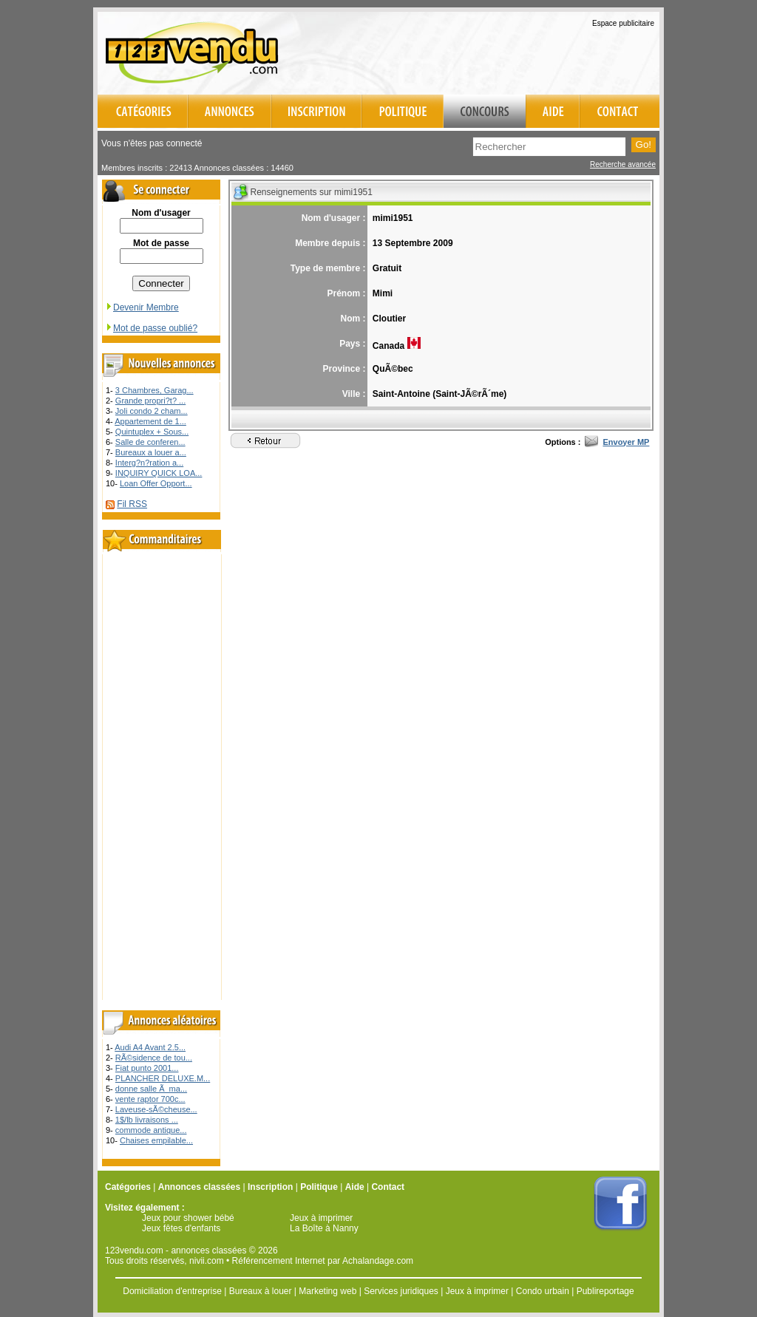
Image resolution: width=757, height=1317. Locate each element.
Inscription (270, 1187)
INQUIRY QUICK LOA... (159, 473)
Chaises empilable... (156, 1140)
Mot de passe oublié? (151, 328)
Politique (319, 1187)
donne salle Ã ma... (151, 1088)
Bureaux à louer (260, 1291)
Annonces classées (199, 1187)
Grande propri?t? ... (150, 400)
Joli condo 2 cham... (151, 410)
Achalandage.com (377, 1261)
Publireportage (605, 1291)
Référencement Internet (278, 1261)
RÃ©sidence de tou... (153, 1057)
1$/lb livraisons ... (146, 1119)
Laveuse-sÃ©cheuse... (156, 1109)
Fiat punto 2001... (147, 1068)
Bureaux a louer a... (150, 452)
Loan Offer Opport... (156, 483)
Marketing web (327, 1291)
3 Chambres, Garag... (154, 390)
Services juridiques (401, 1291)
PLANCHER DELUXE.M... (162, 1078)
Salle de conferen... (150, 442)
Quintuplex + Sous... (152, 431)
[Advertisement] (486, 51)
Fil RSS (132, 504)
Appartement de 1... (150, 421)
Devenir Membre (142, 307)
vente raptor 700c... (150, 1099)
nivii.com (206, 1261)
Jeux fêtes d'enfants (181, 1228)
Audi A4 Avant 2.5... (150, 1047)
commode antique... (151, 1130)
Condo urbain (542, 1291)
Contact (387, 1187)
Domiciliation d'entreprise (172, 1291)
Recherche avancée (623, 164)
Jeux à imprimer (321, 1218)
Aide (354, 1187)
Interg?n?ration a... (149, 462)
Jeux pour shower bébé (188, 1218)
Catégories (128, 1187)
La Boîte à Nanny (324, 1228)
